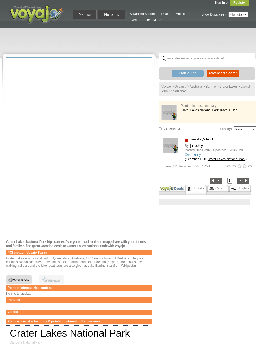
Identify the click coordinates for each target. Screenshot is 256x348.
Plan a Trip (187, 73)
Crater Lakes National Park (70, 333)
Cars (218, 188)
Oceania (180, 86)
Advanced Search (223, 73)
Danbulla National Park (26, 342)
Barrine (211, 86)
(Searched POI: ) (216, 159)
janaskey (196, 146)
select (246, 14)
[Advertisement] (130, 40)
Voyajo (166, 86)
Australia (196, 86)
